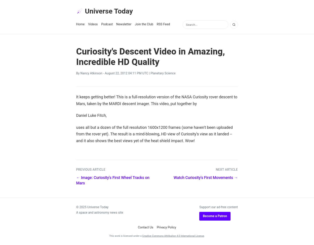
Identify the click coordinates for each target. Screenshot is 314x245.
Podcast (107, 24)
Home (80, 24)
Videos (93, 24)
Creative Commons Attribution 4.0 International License (173, 235)
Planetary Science (163, 73)
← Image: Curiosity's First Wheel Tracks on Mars (112, 180)
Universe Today (104, 11)
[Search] (234, 25)
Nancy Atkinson (91, 73)
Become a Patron (215, 216)
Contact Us (145, 227)
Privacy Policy (166, 227)
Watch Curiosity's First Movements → (205, 177)
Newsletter (123, 24)
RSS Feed (163, 24)
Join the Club (144, 24)
